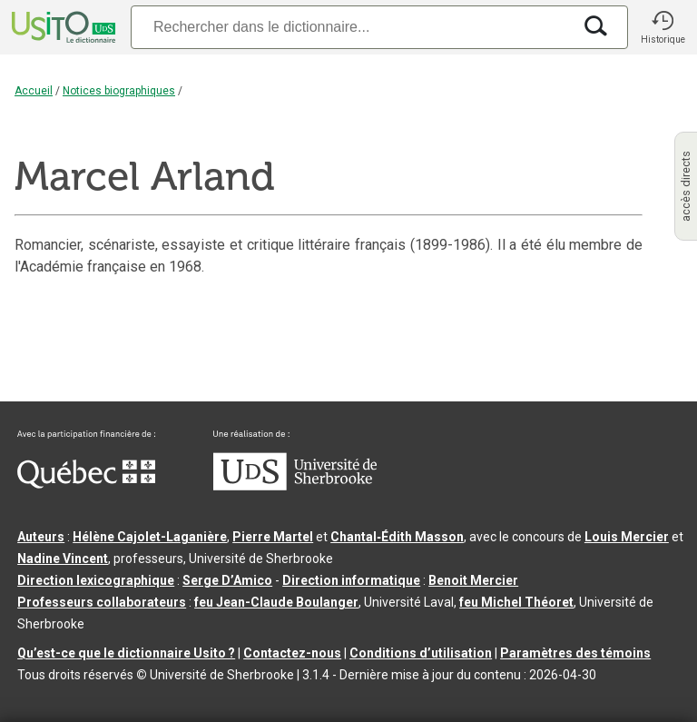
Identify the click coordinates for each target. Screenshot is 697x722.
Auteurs (40, 536)
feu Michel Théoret (516, 602)
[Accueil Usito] (61, 27)
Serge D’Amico (227, 580)
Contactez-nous (292, 653)
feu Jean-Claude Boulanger (276, 602)
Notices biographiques (119, 90)
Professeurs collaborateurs (101, 602)
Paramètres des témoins (575, 653)
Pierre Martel (272, 536)
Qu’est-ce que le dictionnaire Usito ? (126, 653)
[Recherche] (351, 26)
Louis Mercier (626, 536)
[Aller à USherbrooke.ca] (295, 486)
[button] (662, 27)
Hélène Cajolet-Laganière (150, 536)
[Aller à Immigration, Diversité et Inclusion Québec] (86, 484)
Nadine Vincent (62, 558)
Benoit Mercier (473, 580)
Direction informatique (351, 580)
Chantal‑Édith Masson (397, 536)
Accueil (34, 90)
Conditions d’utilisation (420, 653)
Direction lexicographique (95, 580)
